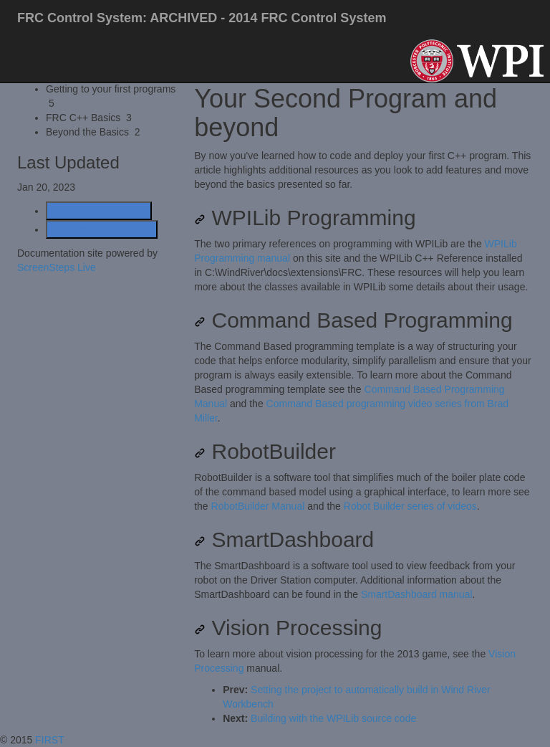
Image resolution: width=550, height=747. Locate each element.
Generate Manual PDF (102, 229)
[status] (363, 169)
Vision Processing (288, 627)
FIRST (51, 740)
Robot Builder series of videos (410, 506)
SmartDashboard (284, 539)
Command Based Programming (353, 320)
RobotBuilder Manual (258, 506)
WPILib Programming (304, 217)
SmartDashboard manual (417, 594)
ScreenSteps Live (56, 267)
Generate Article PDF (99, 211)
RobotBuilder (265, 451)
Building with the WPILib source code (333, 718)
